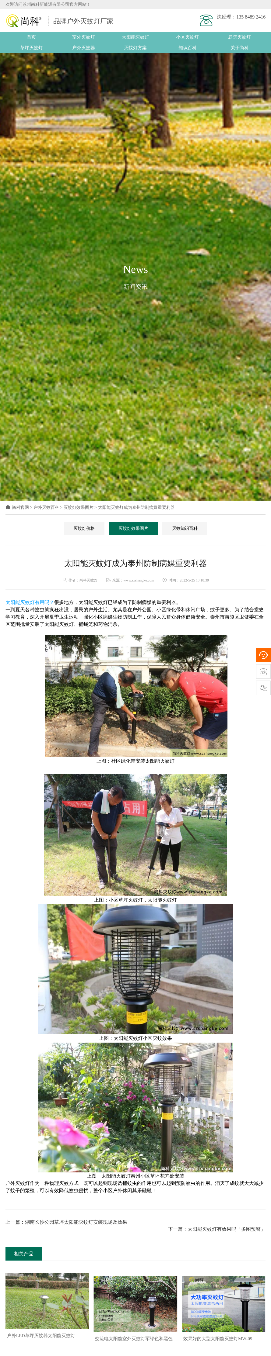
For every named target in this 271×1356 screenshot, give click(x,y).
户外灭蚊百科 (46, 507)
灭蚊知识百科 (185, 528)
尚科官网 (17, 507)
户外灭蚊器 (83, 47)
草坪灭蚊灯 (31, 47)
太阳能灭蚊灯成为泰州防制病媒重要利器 (136, 507)
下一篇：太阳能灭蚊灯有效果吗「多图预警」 (217, 1222)
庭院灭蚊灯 (239, 37)
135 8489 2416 (251, 16)
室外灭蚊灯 (83, 37)
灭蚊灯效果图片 (78, 507)
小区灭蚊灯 (187, 37)
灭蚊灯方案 (135, 47)
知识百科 (187, 47)
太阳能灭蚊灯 (135, 37)
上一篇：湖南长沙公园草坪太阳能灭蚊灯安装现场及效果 (66, 1222)
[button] (133, 1348)
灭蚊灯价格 (84, 528)
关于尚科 (240, 47)
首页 (31, 37)
